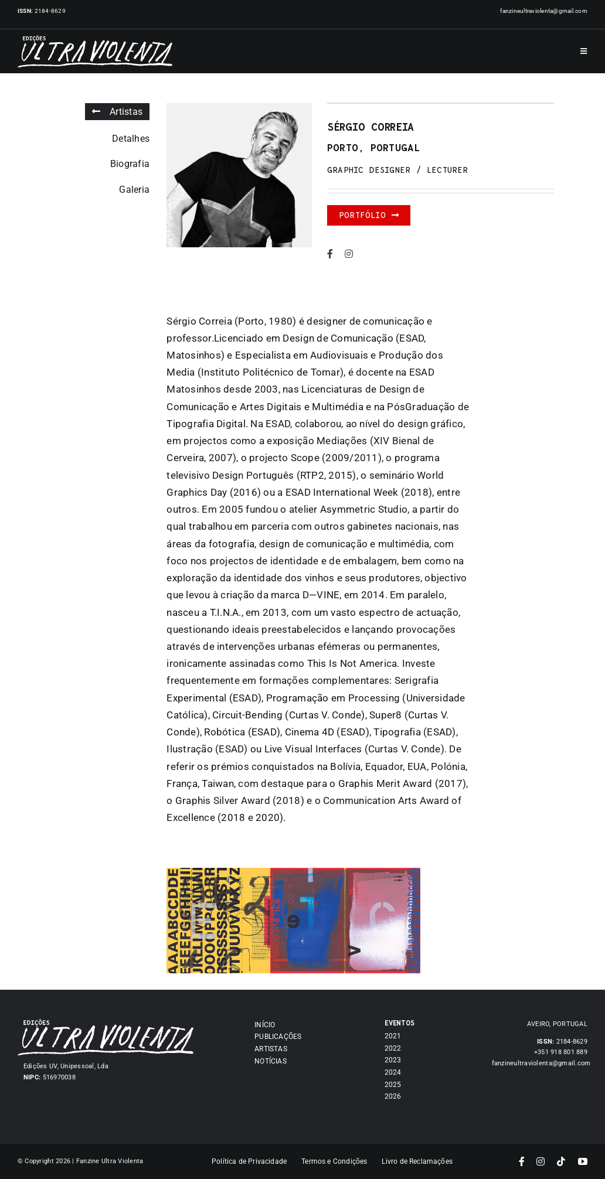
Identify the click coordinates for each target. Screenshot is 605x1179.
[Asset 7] (105, 1024)
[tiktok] (561, 1161)
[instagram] (349, 253)
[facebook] (330, 253)
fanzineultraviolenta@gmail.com (543, 11)
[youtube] (582, 1161)
